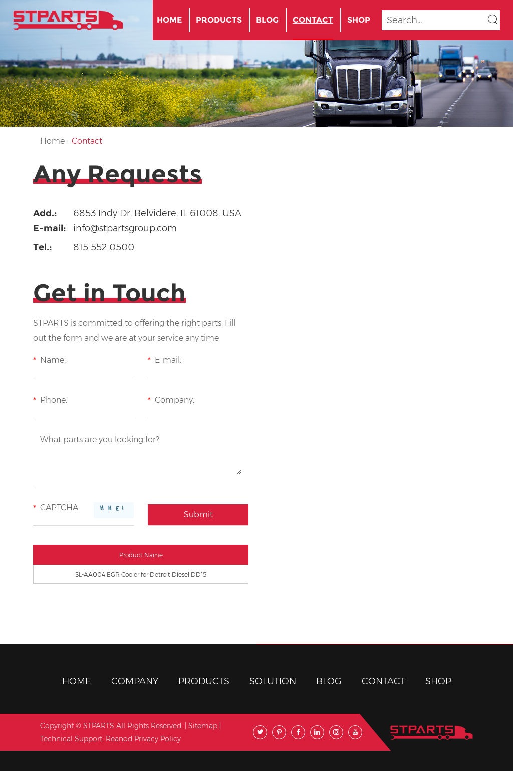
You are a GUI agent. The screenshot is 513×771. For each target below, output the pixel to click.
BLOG (267, 20)
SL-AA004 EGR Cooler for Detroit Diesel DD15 (140, 574)
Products (219, 20)
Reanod (119, 738)
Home (169, 20)
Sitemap (202, 725)
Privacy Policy (157, 738)
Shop (358, 20)
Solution (272, 681)
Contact (313, 20)
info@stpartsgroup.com (125, 228)
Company (134, 681)
